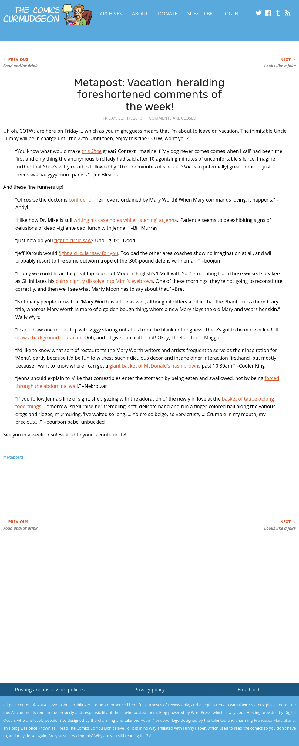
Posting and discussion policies (50, 689)
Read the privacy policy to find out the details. (245, 708)
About (140, 13)
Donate (167, 13)
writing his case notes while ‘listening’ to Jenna (125, 220)
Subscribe (200, 13)
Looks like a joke (280, 66)
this (92, 151)
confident (79, 199)
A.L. (152, 735)
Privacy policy (149, 689)
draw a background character (48, 337)
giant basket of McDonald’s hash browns (154, 365)
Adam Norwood (155, 720)
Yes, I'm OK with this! (248, 723)
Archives (111, 13)
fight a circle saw (73, 240)
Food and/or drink (20, 66)
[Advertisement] (113, 496)
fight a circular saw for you (88, 253)
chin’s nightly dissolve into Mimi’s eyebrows (104, 281)
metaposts (13, 457)
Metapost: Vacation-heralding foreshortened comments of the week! (149, 94)
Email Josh (249, 689)
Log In (230, 13)
